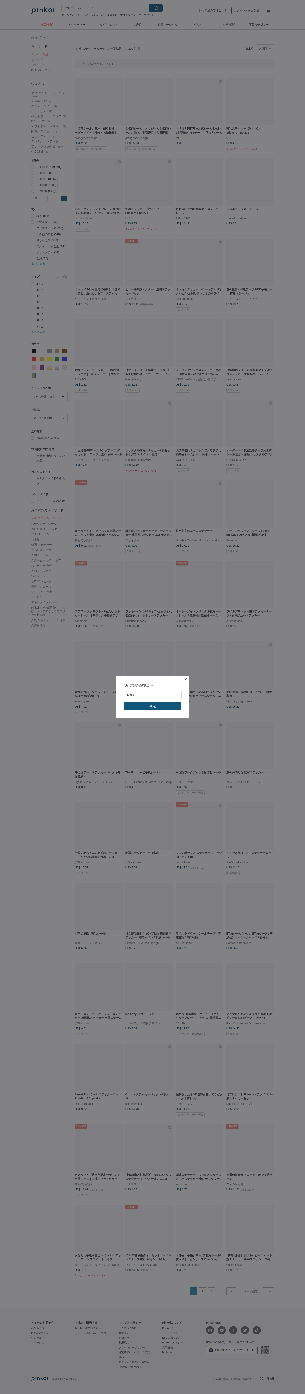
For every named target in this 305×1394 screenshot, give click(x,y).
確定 (152, 706)
